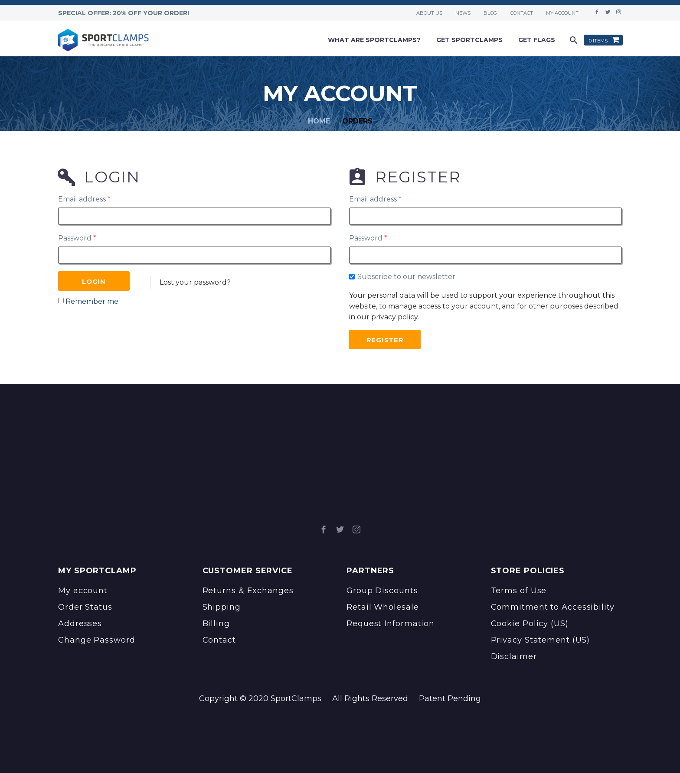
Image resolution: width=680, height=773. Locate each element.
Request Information (391, 623)
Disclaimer (514, 656)
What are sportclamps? (374, 40)
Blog (490, 13)
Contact (521, 13)
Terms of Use (519, 590)
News (463, 13)
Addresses (80, 623)
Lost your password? (195, 282)
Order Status (85, 607)
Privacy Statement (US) (540, 640)
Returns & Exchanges (248, 590)
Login (94, 281)
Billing (216, 623)
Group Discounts (382, 590)
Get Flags (536, 40)
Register (385, 340)
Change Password (96, 640)
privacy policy (394, 317)
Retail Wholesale (382, 607)
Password (77, 238)
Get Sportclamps (469, 40)
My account (562, 13)
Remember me (91, 301)
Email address (84, 199)
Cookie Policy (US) (530, 623)
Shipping (222, 607)
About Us (429, 13)
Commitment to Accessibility (553, 607)
